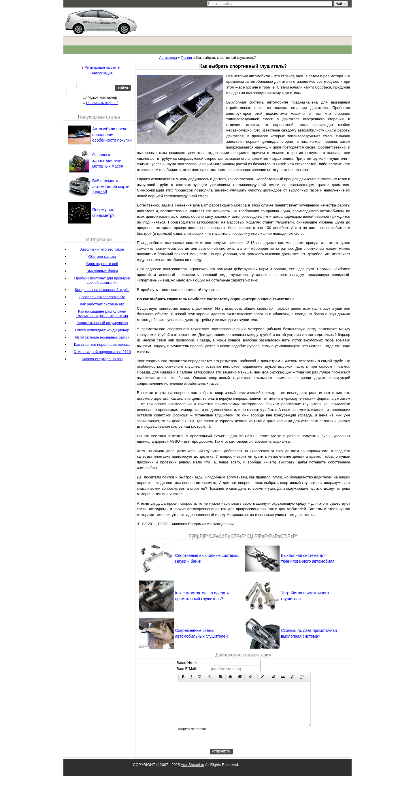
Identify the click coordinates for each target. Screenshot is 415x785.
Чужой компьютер (102, 97)
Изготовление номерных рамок (102, 337)
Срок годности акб (102, 264)
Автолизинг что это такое (102, 249)
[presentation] (253, 746)
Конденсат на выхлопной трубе (102, 290)
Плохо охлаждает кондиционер (102, 330)
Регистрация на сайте (102, 67)
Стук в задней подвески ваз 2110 (102, 352)
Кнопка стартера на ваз (102, 359)
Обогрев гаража (102, 256)
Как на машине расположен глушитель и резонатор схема (102, 313)
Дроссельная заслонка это (102, 297)
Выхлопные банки (102, 271)
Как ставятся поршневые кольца (102, 344)
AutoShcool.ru (192, 773)
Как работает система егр (102, 304)
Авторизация (102, 73)
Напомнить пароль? (102, 103)
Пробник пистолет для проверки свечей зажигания (102, 280)
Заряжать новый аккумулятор (102, 323)
